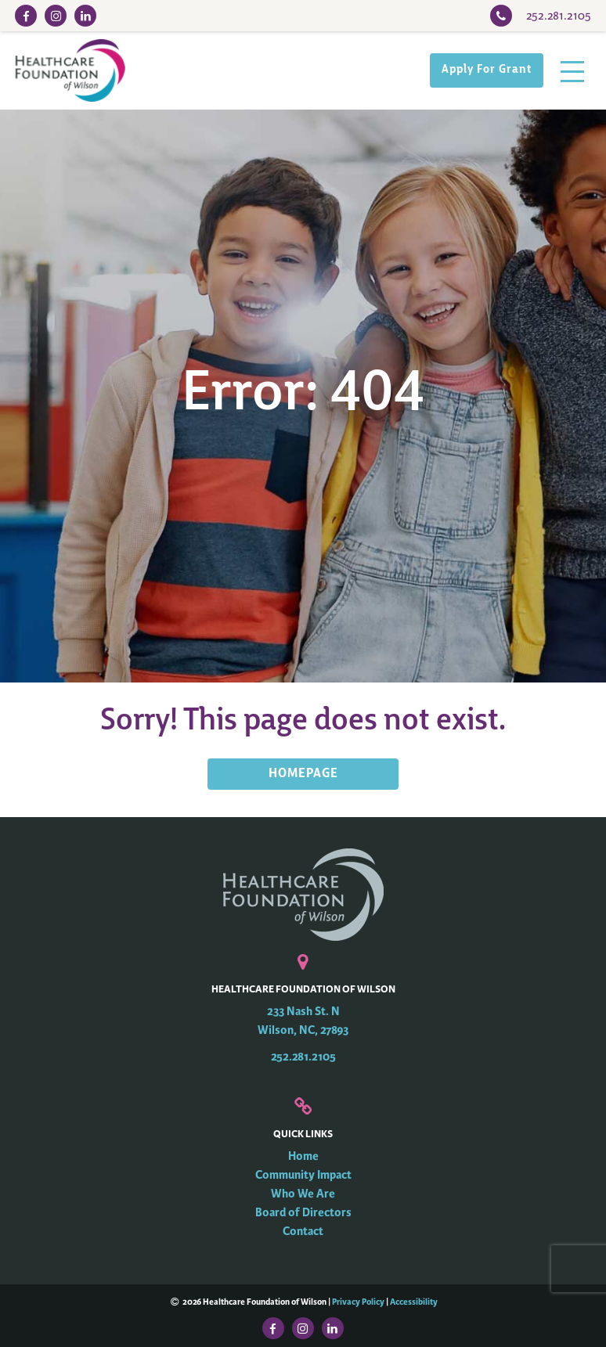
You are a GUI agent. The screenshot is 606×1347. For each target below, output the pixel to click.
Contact (303, 1231)
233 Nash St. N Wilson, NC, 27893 (303, 1021)
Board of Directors (303, 1212)
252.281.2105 (303, 1057)
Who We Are (303, 1194)
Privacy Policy (358, 1301)
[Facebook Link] (26, 16)
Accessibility (414, 1301)
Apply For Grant (487, 70)
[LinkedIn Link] (85, 16)
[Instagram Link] (56, 16)
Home (303, 1156)
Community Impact (303, 1175)
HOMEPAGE (303, 774)
